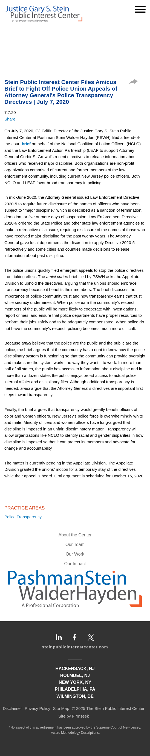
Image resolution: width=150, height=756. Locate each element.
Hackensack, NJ (74, 668)
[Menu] (140, 9)
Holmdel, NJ (75, 675)
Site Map (61, 708)
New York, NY (75, 682)
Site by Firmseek (73, 716)
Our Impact (75, 563)
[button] (133, 82)
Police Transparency (23, 516)
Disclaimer (12, 708)
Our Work (75, 554)
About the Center (75, 535)
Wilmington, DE (75, 696)
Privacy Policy (37, 708)
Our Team (75, 544)
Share (9, 119)
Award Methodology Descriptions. (75, 733)
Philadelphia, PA (75, 689)
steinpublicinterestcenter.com (75, 647)
